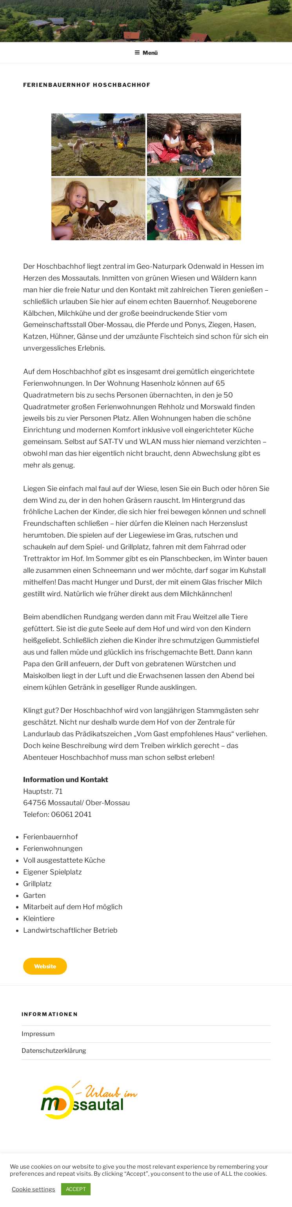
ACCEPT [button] (76, 1189)
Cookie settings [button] (33, 1189)
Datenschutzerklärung (54, 1050)
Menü (146, 52)
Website (45, 966)
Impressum (38, 1034)
